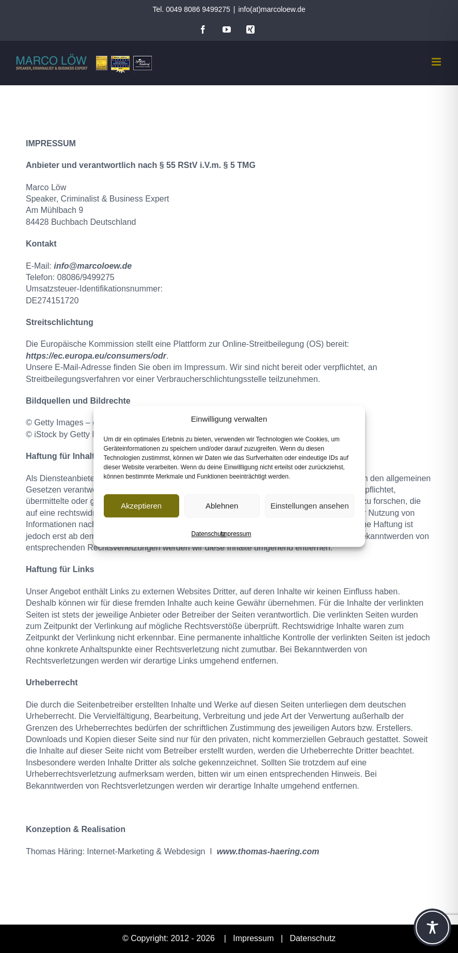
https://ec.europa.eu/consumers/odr (96, 355)
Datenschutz (208, 533)
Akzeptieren (141, 505)
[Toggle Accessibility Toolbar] (432, 927)
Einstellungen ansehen (310, 505)
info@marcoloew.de (93, 266)
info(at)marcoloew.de (271, 9)
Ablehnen (222, 505)
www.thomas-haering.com (268, 851)
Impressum (235, 533)
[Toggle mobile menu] (437, 61)
